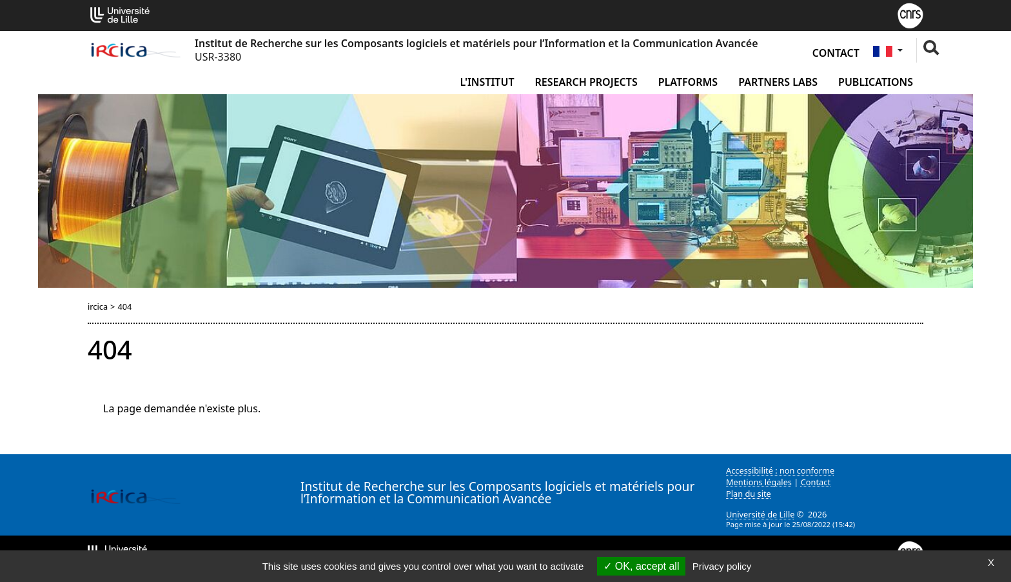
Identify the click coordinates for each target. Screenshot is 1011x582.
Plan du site (748, 493)
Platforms (688, 82)
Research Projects (586, 82)
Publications (875, 82)
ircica (98, 306)
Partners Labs (778, 82)
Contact (835, 53)
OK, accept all (641, 566)
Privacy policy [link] (722, 566)
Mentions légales (759, 482)
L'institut (487, 82)
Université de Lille (760, 514)
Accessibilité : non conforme (780, 470)
